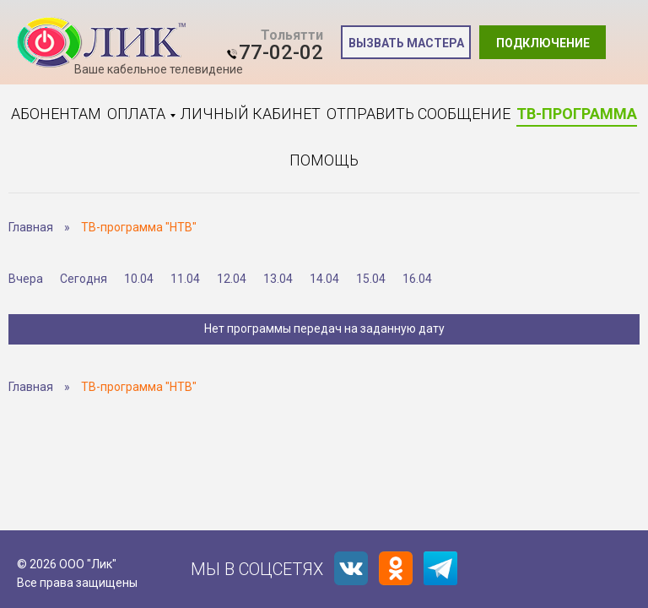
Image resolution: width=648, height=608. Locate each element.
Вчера (25, 278)
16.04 (417, 278)
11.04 (185, 278)
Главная (30, 227)
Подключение (543, 43)
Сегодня (83, 278)
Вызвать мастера (406, 43)
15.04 (371, 278)
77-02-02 (281, 52)
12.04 (231, 278)
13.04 (278, 278)
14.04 (324, 278)
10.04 (139, 278)
